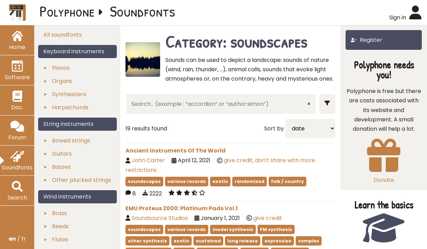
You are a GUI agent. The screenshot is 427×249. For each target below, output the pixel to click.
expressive (277, 241)
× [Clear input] (309, 104)
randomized (249, 181)
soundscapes (144, 181)
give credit (267, 218)
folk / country (287, 181)
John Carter (148, 160)
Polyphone (67, 11)
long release (242, 241)
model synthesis (232, 229)
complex (308, 241)
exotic (220, 181)
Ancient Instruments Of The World (175, 151)
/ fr (17, 239)
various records (186, 181)
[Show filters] (327, 104)
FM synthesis (276, 229)
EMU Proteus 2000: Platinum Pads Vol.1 (181, 208)
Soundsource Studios (160, 218)
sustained (208, 241)
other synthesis (147, 241)
